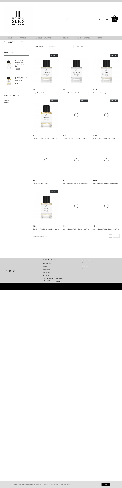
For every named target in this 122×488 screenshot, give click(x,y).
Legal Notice (86, 260)
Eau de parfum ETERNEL (41, 183)
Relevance (52, 46)
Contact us (85, 266)
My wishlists (59, 278)
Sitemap (84, 269)
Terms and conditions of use (91, 263)
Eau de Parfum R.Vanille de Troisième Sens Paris (78, 138)
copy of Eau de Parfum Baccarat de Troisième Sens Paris (81, 229)
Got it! (105, 484)
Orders (45, 266)
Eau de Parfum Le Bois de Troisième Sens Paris (21, 78)
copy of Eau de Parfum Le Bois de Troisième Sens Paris (80, 183)
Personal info (47, 263)
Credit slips (46, 269)
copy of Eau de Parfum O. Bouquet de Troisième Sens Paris (52, 93)
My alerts (58, 281)
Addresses (46, 272)
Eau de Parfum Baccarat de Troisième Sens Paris (20, 63)
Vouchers (46, 275)
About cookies (65, 484)
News (7, 100)
